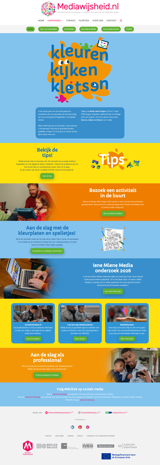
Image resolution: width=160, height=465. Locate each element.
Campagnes (54, 20)
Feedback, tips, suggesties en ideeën (101, 436)
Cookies (70, 436)
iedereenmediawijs (59, 394)
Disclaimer (59, 436)
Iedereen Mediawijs (32, 397)
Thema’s (70, 20)
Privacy (80, 436)
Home (41, 20)
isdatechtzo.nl (119, 412)
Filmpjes (84, 20)
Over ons (97, 20)
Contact (112, 20)
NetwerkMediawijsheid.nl (59, 412)
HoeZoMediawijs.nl (90, 412)
